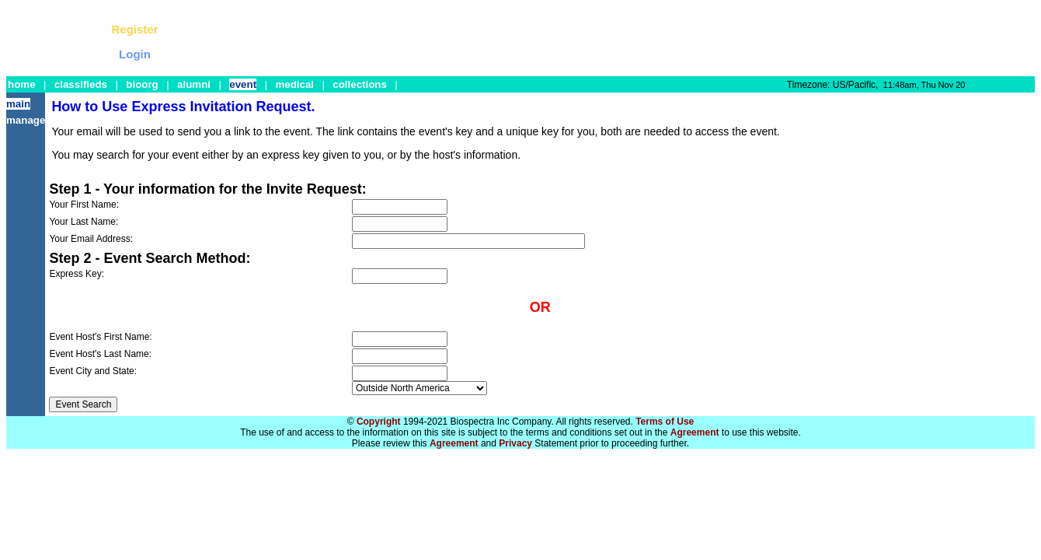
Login (135, 54)
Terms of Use (664, 421)
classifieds (80, 84)
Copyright (379, 421)
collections (359, 84)
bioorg (142, 84)
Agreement (694, 432)
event (242, 84)
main (18, 104)
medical (294, 84)
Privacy (515, 443)
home (22, 84)
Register (134, 29)
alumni (194, 84)
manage (25, 120)
